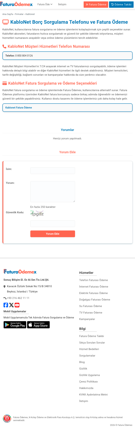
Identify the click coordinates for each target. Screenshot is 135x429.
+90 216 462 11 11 (18, 298)
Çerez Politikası (88, 381)
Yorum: (10, 182)
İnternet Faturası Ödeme (93, 286)
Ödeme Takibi (121, 4)
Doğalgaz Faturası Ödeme (94, 299)
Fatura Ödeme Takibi (91, 336)
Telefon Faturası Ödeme (93, 280)
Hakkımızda (86, 388)
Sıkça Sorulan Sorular (92, 342)
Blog (82, 362)
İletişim (62, 4)
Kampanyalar (87, 319)
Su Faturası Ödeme (90, 306)
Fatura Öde (45, 4)
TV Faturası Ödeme (90, 312)
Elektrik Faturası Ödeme (93, 293)
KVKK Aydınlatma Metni (93, 394)
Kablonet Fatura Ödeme (18, 107)
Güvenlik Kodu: (15, 212)
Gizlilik (83, 368)
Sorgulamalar (87, 355)
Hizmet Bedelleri (89, 349)
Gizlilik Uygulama (89, 375)
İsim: (9, 169)
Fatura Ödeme (96, 4)
